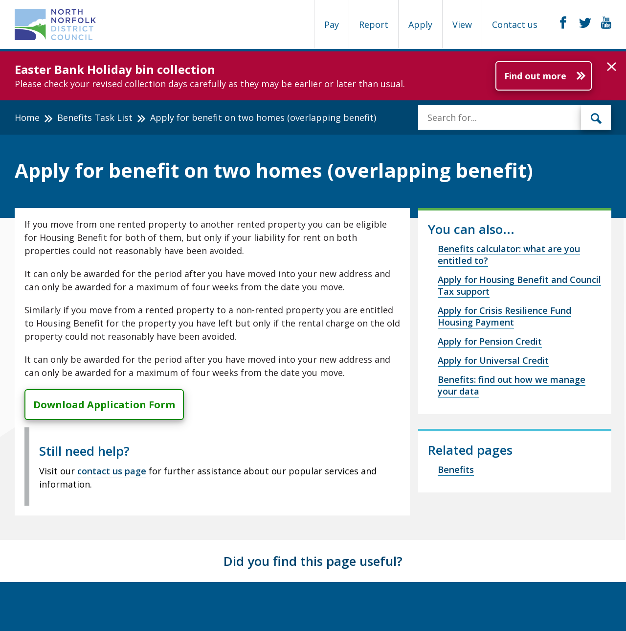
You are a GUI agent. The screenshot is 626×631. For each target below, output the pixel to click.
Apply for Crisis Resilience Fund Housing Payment (504, 316)
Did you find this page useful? (313, 561)
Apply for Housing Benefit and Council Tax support (519, 285)
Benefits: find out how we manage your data (511, 385)
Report (373, 24)
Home (27, 117)
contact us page (111, 471)
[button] (611, 67)
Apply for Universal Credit (493, 360)
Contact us (514, 24)
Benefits (456, 469)
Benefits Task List (95, 117)
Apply (420, 24)
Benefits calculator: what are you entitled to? (509, 254)
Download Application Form (104, 404)
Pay (331, 24)
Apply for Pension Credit (490, 341)
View (462, 24)
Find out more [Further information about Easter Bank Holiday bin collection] (535, 76)
